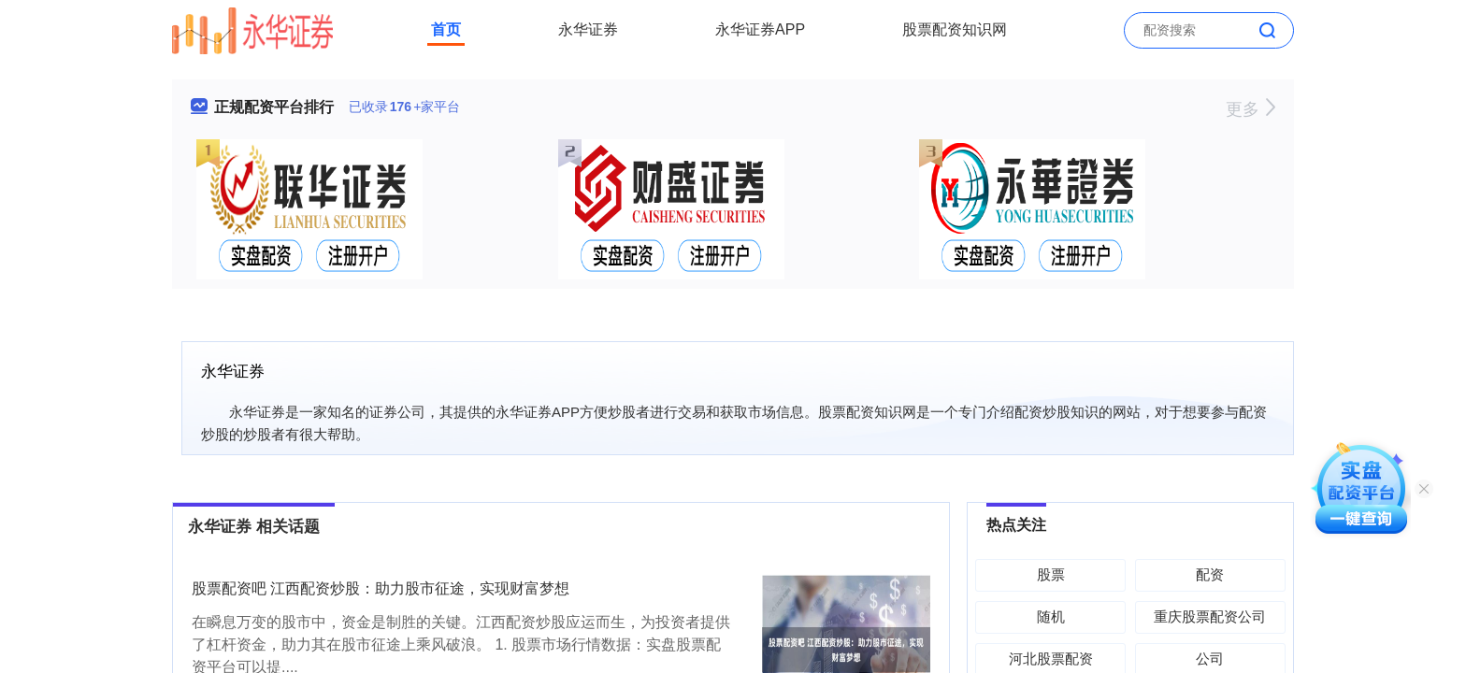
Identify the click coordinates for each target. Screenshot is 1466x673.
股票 (1051, 574)
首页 (446, 29)
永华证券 (588, 29)
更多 (1250, 109)
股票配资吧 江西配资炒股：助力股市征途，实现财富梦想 (380, 588)
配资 (1210, 574)
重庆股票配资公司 (1210, 616)
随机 (1051, 616)
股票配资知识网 (954, 29)
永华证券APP (760, 29)
